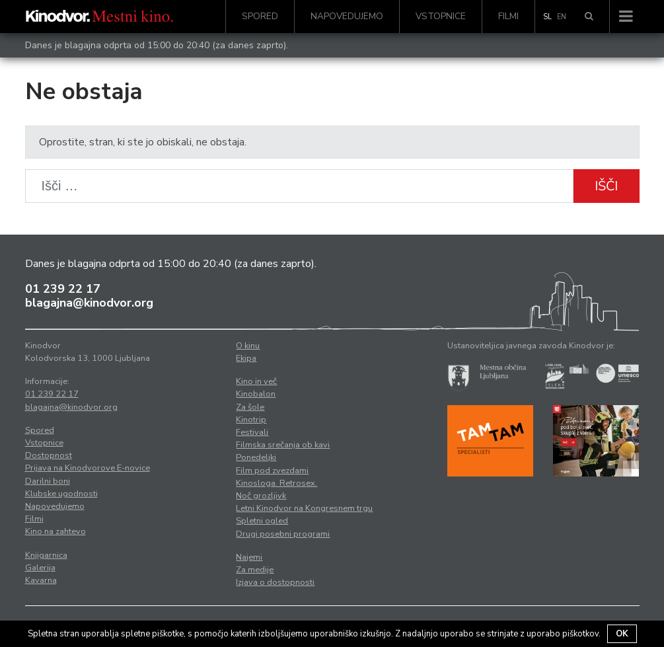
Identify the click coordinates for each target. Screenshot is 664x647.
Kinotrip (251, 420)
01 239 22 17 (62, 289)
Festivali (252, 432)
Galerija (40, 568)
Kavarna (41, 580)
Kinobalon (256, 394)
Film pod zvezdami (272, 470)
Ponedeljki (256, 457)
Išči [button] (606, 186)
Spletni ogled (262, 521)
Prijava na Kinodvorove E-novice (87, 468)
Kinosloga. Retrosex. (276, 483)
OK (622, 634)
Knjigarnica (46, 555)
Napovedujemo (347, 16)
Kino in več (256, 381)
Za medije (255, 570)
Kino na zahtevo (55, 531)
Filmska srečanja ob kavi (283, 445)
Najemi (249, 557)
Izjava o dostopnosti (275, 582)
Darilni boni (47, 481)
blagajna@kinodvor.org (89, 303)
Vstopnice (441, 16)
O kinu (248, 346)
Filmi (508, 16)
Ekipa (246, 358)
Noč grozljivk (261, 496)
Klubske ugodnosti (61, 494)
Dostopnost (48, 455)
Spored (260, 16)
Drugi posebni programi (283, 534)
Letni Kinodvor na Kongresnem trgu (304, 508)
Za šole (250, 407)
